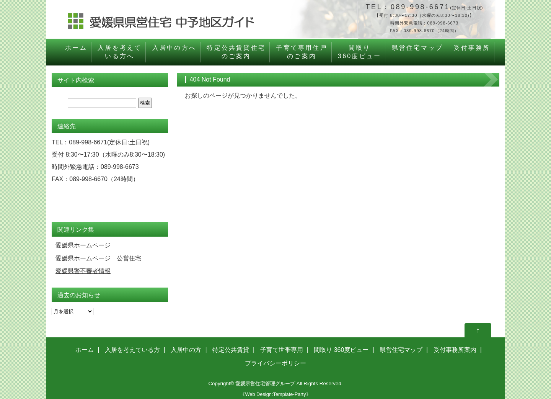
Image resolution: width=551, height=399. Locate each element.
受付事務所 (471, 51)
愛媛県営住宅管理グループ (265, 383)
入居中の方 (186, 350)
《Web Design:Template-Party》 (275, 394)
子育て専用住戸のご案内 (301, 51)
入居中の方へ (174, 51)
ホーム (76, 51)
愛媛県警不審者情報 (83, 271)
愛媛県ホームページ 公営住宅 (98, 258)
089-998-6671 (420, 7)
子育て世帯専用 (281, 350)
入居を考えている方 (132, 350)
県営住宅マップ (417, 51)
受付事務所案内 (455, 350)
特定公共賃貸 (230, 350)
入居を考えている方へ (120, 51)
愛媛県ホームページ (83, 245)
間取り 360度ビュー (341, 350)
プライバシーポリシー (275, 363)
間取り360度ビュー (359, 51)
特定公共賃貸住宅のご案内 (236, 51)
